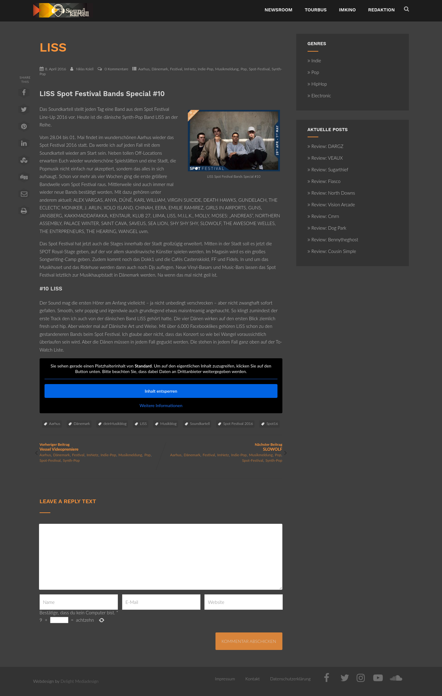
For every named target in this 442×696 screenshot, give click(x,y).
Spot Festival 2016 (238, 423)
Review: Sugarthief (328, 169)
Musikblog (168, 423)
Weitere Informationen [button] (160, 405)
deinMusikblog (114, 423)
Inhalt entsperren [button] (161, 391)
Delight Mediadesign (79, 681)
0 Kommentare (116, 69)
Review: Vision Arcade (331, 204)
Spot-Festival (259, 69)
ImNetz (190, 69)
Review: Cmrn (323, 216)
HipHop (317, 84)
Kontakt (252, 678)
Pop (244, 69)
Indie (314, 60)
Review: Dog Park (327, 228)
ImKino (347, 10)
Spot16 (272, 423)
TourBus (316, 10)
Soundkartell (200, 423)
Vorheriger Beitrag (100, 447)
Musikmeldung (226, 69)
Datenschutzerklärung (290, 678)
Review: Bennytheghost (333, 239)
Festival (176, 69)
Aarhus (143, 69)
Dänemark (160, 69)
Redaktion (381, 10)
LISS (143, 423)
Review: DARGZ (325, 146)
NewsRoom (279, 10)
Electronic (319, 95)
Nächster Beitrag (221, 447)
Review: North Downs (331, 193)
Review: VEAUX (325, 158)
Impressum (225, 678)
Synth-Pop (71, 460)
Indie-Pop (205, 69)
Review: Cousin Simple (332, 251)
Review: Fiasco (324, 181)
